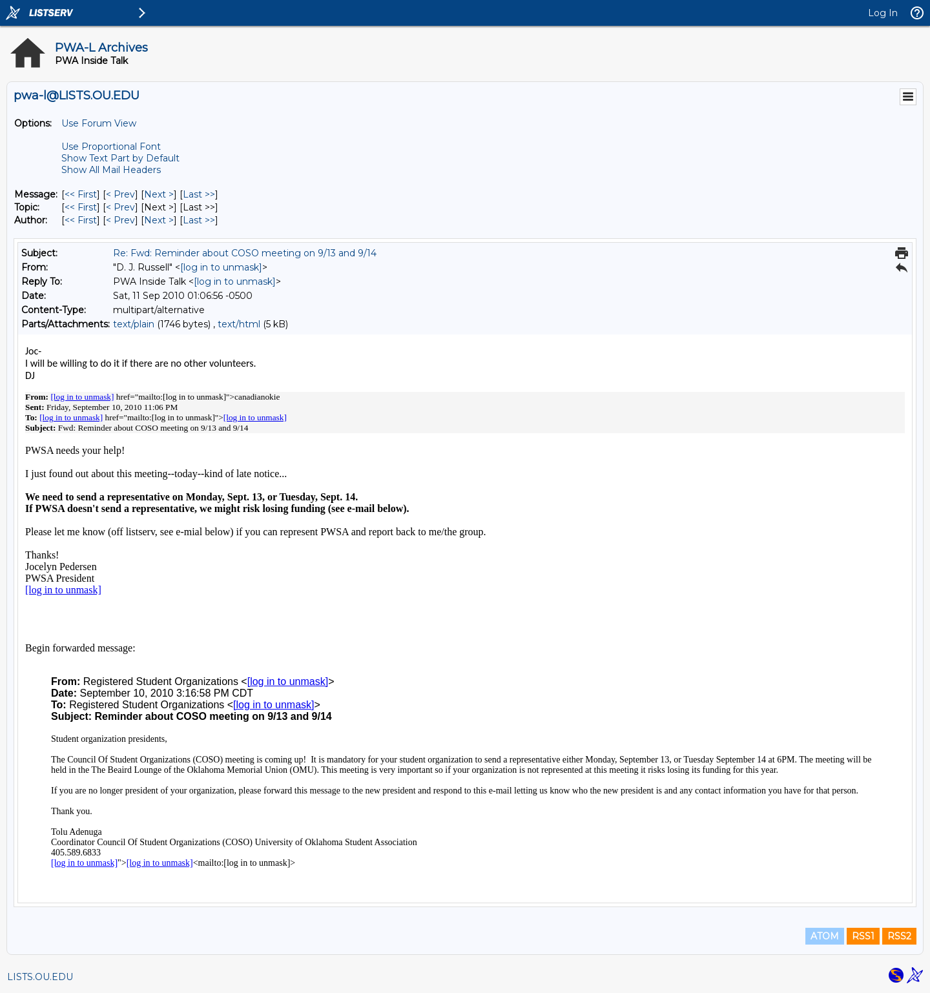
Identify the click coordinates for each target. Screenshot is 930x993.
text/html (239, 324)
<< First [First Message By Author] (81, 220)
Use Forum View (98, 123)
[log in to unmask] (221, 267)
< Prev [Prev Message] (120, 194)
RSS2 (899, 936)
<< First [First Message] (81, 194)
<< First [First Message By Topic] (81, 207)
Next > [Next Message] (159, 194)
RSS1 (863, 936)
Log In (883, 13)
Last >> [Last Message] (199, 194)
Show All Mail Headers (111, 170)
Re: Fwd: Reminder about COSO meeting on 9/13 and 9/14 (245, 253)
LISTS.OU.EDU (40, 977)
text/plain (133, 324)
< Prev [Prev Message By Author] (120, 220)
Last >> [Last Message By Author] (199, 220)
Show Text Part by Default (120, 158)
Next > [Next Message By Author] (159, 220)
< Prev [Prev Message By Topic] (120, 207)
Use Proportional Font (111, 146)
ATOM (825, 936)
